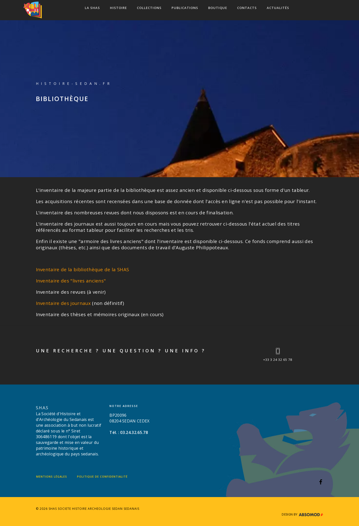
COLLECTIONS (149, 7)
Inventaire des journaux (63, 303)
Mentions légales (51, 476)
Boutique (217, 7)
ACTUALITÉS (278, 7)
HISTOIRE (118, 7)
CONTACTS (247, 7)
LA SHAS (92, 7)
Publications (185, 7)
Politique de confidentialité (102, 476)
